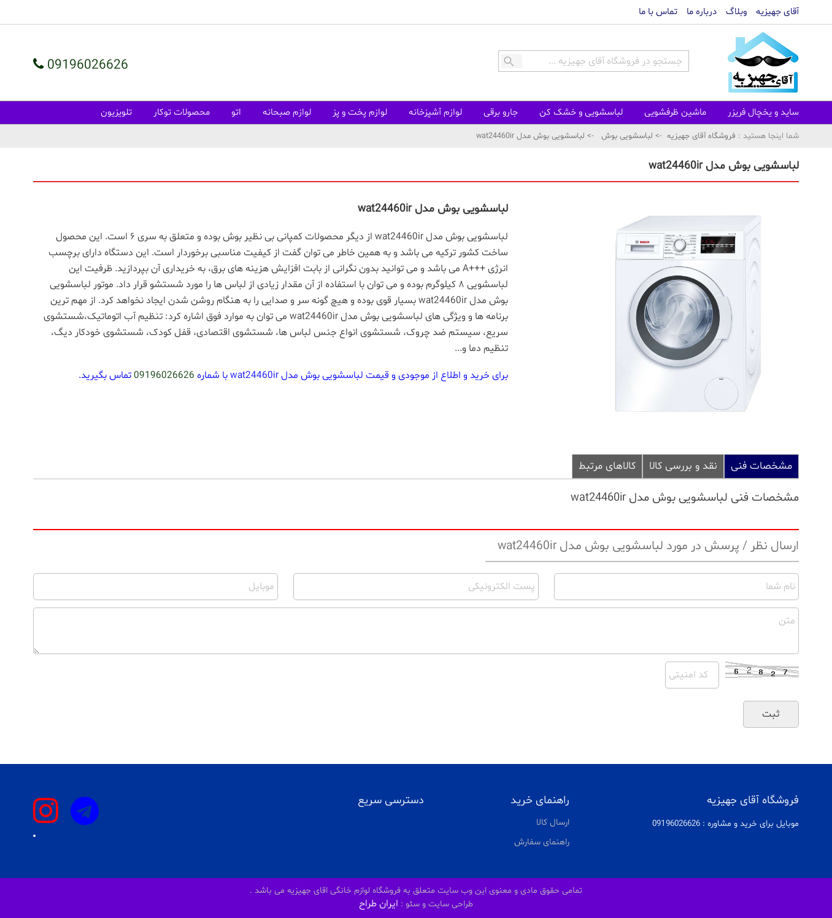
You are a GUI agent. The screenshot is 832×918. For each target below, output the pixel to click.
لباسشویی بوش (627, 136)
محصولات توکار (181, 112)
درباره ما (702, 12)
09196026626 (164, 375)
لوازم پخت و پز (360, 112)
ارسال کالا (552, 822)
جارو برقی (500, 112)
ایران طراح (378, 904)
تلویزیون (116, 112)
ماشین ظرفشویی (675, 112)
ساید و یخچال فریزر (763, 112)
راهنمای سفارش (541, 842)
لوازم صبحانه (287, 112)
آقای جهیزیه (777, 12)
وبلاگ (736, 12)
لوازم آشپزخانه (435, 112)
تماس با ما (658, 12)
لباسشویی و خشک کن (581, 112)
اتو (236, 112)
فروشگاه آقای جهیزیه (701, 136)
